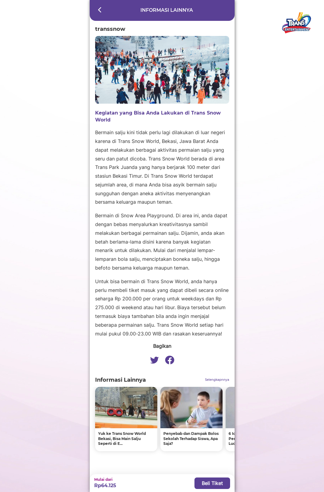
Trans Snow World (177, 325)
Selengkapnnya (217, 380)
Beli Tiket (212, 483)
